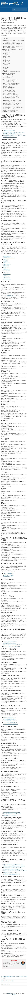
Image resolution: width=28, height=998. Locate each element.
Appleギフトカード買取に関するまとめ (10, 111)
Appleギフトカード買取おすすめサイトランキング (13, 49)
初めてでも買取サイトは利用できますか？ (12, 101)
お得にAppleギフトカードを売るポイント (11, 94)
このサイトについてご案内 (7, 981)
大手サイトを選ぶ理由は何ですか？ (11, 110)
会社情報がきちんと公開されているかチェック (13, 43)
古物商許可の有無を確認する (10, 42)
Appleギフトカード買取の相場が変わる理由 (11, 71)
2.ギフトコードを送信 (9, 76)
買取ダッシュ (7, 56)
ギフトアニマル (8, 70)
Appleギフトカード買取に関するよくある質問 (12, 100)
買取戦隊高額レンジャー (9, 52)
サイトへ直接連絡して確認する (10, 93)
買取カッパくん (8, 57)
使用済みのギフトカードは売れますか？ (12, 104)
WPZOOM (14, 994)
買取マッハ (7, 64)
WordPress (9, 993)
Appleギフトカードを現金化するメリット (11, 79)
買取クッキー (7, 61)
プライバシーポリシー (6, 984)
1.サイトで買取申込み (9, 74)
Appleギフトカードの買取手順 (9, 73)
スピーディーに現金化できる (10, 80)
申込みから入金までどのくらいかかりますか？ (13, 103)
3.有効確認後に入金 (8, 77)
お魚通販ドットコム (11, 295)
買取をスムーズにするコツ (8, 86)
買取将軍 (7, 67)
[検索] (18, 9)
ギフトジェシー (8, 66)
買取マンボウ (7, 68)
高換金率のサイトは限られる (10, 98)
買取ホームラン (8, 50)
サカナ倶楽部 (7, 63)
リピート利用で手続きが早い (10, 91)
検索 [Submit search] (25, 9)
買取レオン (7, 53)
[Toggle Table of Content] (22, 39)
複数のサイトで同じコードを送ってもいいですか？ (14, 107)
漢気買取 (6, 54)
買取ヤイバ (7, 59)
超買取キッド (7, 60)
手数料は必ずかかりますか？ (10, 108)
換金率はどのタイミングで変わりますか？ (13, 869)
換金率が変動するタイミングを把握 (11, 96)
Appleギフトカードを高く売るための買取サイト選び (13, 40)
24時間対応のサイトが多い (10, 81)
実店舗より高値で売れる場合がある (11, 84)
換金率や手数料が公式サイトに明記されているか (14, 46)
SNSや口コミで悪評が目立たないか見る (12, 44)
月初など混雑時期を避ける (9, 719)
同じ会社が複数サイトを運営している (12, 97)
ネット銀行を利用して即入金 (10, 90)
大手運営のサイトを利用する (10, 47)
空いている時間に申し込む (10, 87)
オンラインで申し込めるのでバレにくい (12, 83)
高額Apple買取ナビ (12, 3)
